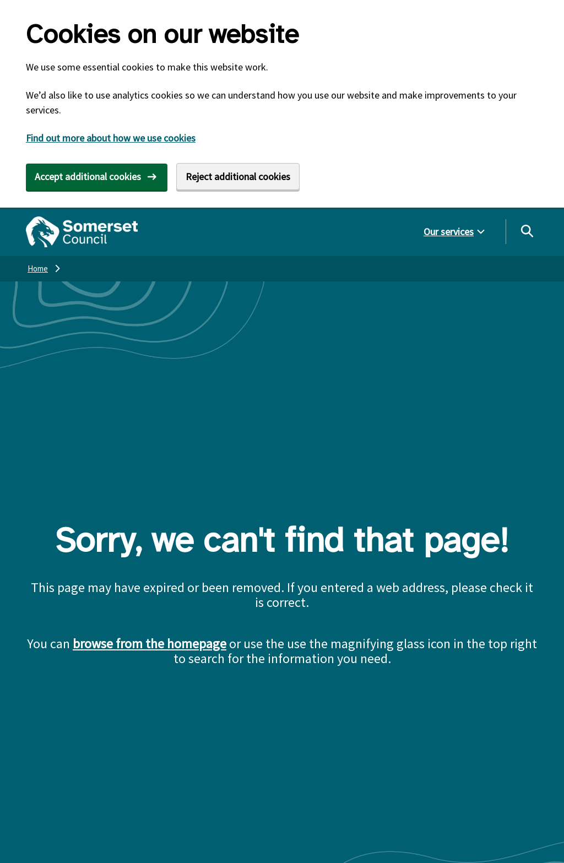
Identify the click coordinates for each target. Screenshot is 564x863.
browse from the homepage (149, 643)
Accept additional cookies (88, 176)
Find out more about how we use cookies (111, 138)
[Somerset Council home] (82, 231)
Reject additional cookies (238, 176)
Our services (449, 231)
